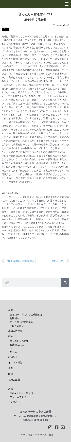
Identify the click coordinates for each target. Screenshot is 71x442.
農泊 (10, 388)
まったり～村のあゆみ (21, 322)
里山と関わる (15, 330)
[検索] (65, 282)
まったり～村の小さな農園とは (26, 314)
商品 (10, 336)
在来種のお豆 (17, 344)
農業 (10, 368)
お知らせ (13, 356)
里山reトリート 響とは (21, 393)
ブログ (5, 29)
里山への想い (17, 325)
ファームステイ (18, 397)
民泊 (10, 374)
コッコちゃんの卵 (19, 341)
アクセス (13, 401)
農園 (10, 310)
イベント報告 (15, 362)
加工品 (13, 352)
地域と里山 (14, 379)
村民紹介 (14, 318)
